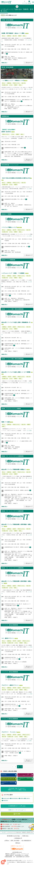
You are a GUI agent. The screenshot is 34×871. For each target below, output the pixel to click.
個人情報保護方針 (26, 840)
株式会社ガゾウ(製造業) (6, 214)
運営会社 (17, 843)
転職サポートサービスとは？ (16, 810)
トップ (3, 832)
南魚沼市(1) (5, 800)
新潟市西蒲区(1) (15, 798)
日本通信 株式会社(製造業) (7, 19)
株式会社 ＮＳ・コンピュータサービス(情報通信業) (12, 456)
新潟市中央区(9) (6, 798)
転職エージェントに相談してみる (17, 789)
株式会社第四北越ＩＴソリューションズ (10, 164)
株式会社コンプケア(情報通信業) (8, 259)
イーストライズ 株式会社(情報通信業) (10, 624)
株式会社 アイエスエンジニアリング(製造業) (11, 408)
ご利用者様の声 (18, 838)
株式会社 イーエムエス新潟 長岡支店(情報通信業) (12, 309)
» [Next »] (21, 766)
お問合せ (6, 840)
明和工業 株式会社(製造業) (7, 67)
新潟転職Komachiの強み (13, 836)
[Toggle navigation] (33, 2)
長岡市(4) (22, 798)
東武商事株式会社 (5, 116)
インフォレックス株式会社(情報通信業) (10, 718)
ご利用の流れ (25, 836)
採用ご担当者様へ (15, 840)
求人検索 (18, 813)
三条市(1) (28, 798)
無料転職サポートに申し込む (18, 806)
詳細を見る (4, 62)
